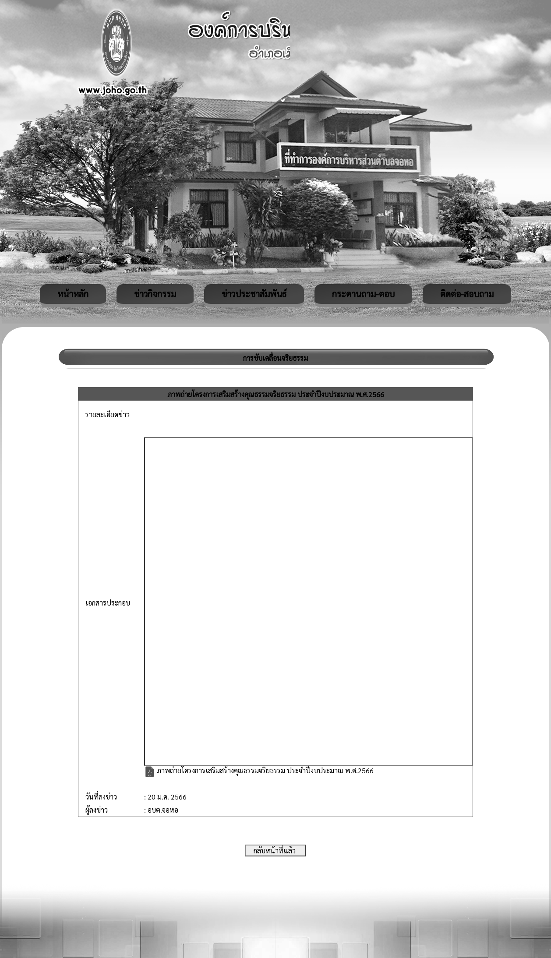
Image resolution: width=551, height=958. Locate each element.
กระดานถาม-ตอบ (363, 293)
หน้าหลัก (72, 293)
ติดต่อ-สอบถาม (467, 293)
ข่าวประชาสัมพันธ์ (254, 293)
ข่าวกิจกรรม (155, 293)
